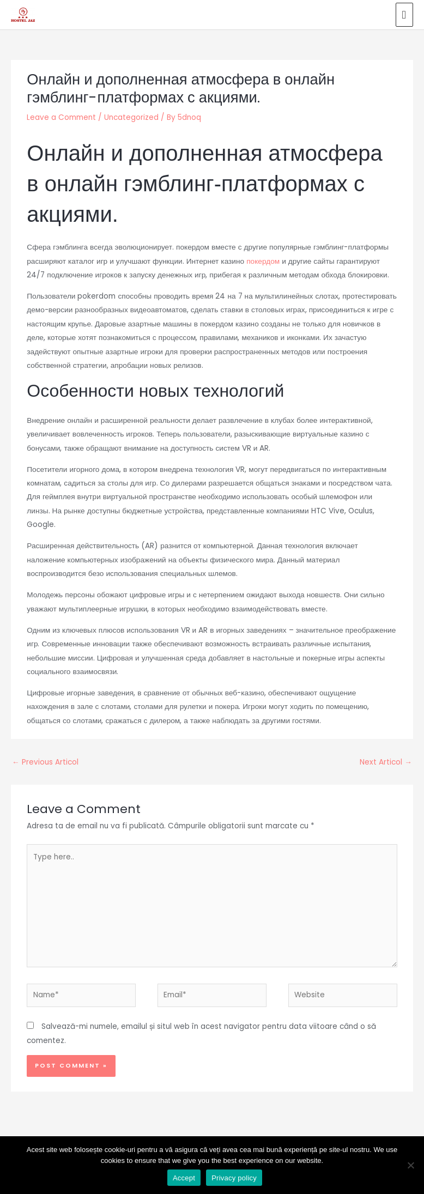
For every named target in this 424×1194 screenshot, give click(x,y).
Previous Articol (45, 758)
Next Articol (386, 758)
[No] (410, 1165)
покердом (263, 257)
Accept (184, 1178)
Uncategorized (131, 113)
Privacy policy (234, 1178)
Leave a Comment (61, 113)
